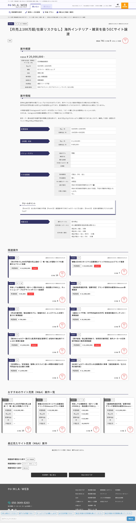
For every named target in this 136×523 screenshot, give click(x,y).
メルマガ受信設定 (105, 498)
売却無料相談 (92, 490)
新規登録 (124, 6)
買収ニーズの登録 (34, 12)
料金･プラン (49, 12)
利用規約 (117, 490)
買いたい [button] (35, 6)
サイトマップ (119, 501)
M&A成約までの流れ (89, 6)
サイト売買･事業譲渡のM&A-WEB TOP (17, 17)
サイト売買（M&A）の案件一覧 (36, 17)
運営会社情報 (119, 498)
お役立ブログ (104, 501)
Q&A (76, 498)
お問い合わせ (79, 509)
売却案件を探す (16, 12)
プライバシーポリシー (121, 494)
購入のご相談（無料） (66, 12)
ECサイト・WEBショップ (29, 464)
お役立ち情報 (98, 6)
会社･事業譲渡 (30, 459)
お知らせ (78, 505)
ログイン (117, 6)
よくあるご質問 (107, 6)
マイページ (103, 494)
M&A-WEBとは (79, 494)
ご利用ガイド (79, 501)
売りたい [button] (47, 6)
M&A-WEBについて (77, 6)
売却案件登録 (92, 498)
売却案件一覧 (92, 505)
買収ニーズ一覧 (92, 509)
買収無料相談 (92, 494)
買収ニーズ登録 (92, 501)
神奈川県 (25, 468)
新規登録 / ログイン (106, 490)
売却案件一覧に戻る (49, 475)
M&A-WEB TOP (86, 475)
